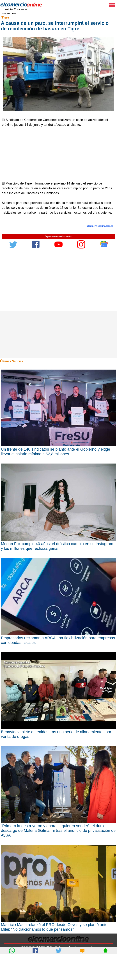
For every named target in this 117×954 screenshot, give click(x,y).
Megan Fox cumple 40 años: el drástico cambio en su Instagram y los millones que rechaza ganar (57, 546)
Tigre (5, 17)
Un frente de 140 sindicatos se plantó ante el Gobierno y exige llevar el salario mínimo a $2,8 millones (55, 451)
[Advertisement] (57, 154)
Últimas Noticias (11, 361)
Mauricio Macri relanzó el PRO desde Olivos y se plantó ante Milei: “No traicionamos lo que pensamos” (54, 927)
